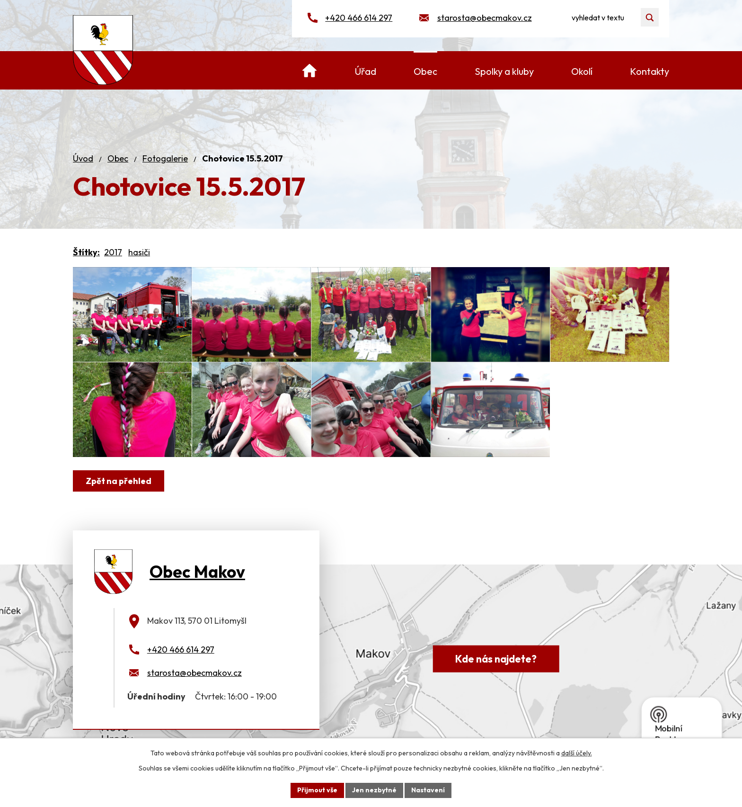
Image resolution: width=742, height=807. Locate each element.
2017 (113, 252)
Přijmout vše (317, 790)
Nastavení (428, 790)
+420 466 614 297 (358, 17)
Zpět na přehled (118, 480)
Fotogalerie (165, 158)
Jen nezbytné (374, 790)
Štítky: (86, 252)
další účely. (576, 753)
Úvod (83, 158)
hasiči (139, 252)
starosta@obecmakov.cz (484, 17)
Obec (117, 158)
